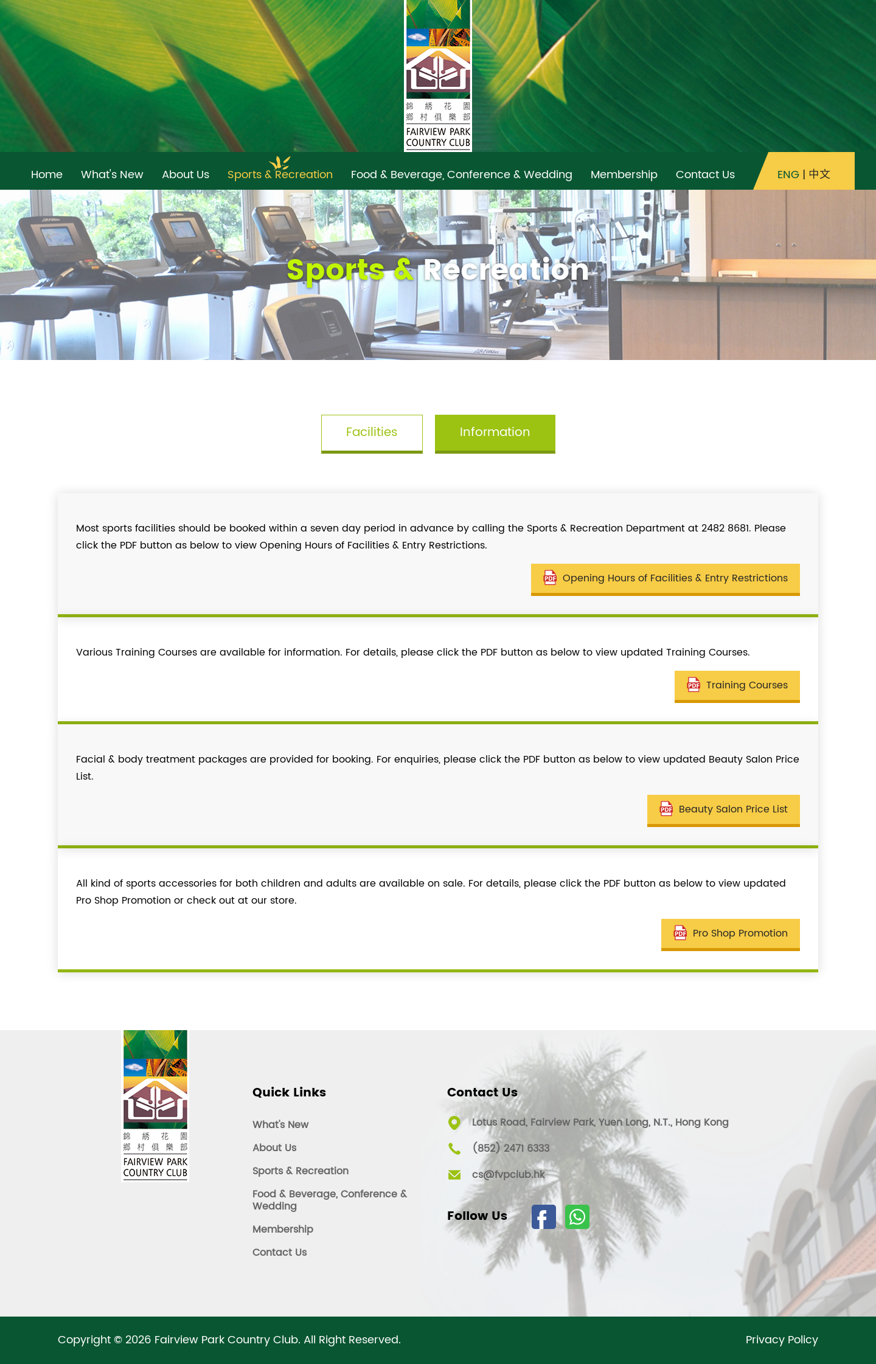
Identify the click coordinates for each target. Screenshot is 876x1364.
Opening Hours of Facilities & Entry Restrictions (665, 578)
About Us (274, 1148)
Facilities (372, 433)
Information (495, 433)
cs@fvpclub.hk (508, 1175)
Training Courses (737, 685)
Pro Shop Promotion (730, 933)
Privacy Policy (782, 1340)
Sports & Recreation (300, 1171)
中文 (819, 175)
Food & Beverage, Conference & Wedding (329, 1200)
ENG (788, 175)
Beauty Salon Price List (723, 809)
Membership (282, 1230)
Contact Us (279, 1253)
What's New (280, 1125)
